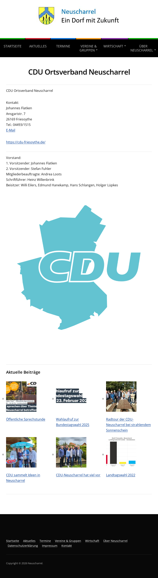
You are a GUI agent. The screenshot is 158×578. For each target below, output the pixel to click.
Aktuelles (38, 46)
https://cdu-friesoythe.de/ (25, 142)
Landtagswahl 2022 (120, 475)
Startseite (12, 46)
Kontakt (66, 546)
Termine (63, 46)
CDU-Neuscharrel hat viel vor (78, 475)
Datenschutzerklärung (23, 546)
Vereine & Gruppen (88, 48)
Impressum (49, 546)
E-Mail (10, 130)
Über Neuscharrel (141, 48)
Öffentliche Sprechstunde (25, 419)
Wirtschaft (113, 46)
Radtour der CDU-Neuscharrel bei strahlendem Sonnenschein (128, 424)
